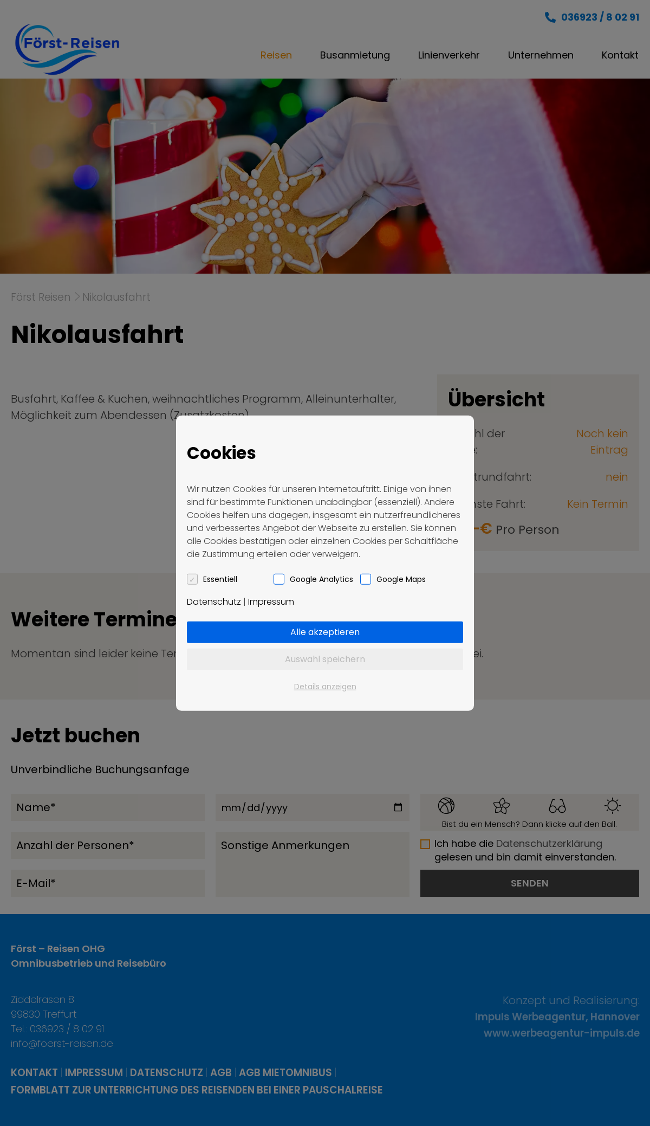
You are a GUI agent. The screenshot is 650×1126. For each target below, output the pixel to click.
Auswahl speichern (325, 658)
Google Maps (401, 578)
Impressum (271, 601)
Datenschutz (214, 601)
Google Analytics (321, 578)
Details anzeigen (325, 686)
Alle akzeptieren (325, 631)
